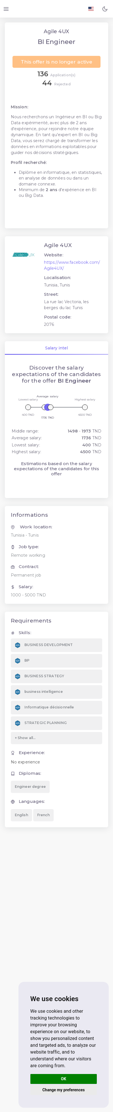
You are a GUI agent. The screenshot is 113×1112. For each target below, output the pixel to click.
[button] (105, 9)
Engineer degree (30, 786)
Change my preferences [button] (63, 1090)
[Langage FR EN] (91, 8)
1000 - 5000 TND (28, 595)
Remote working (28, 555)
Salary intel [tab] (56, 348)
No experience (25, 762)
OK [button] (63, 1079)
